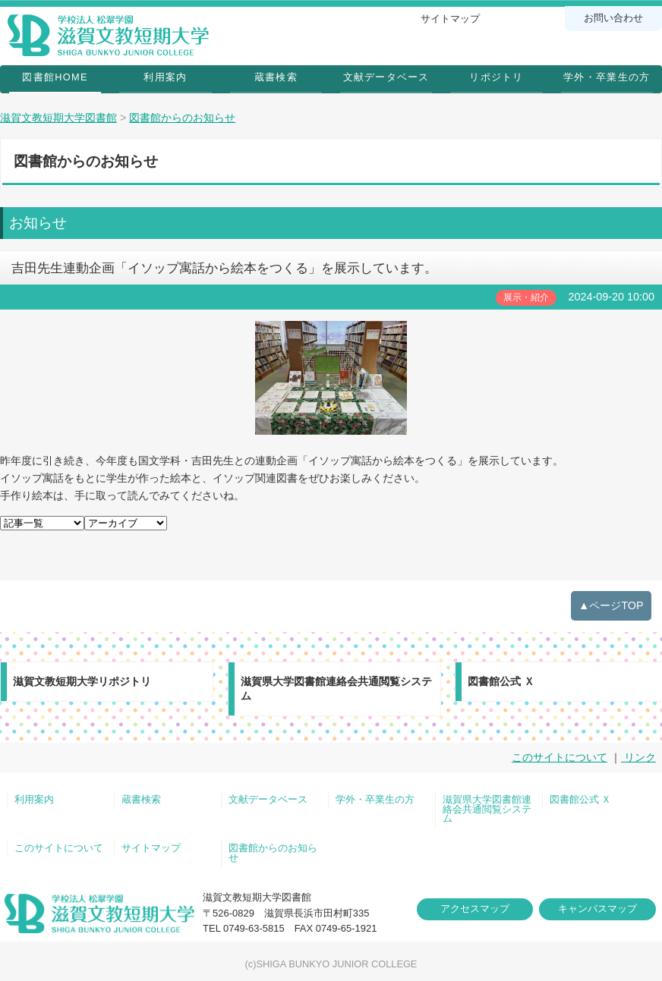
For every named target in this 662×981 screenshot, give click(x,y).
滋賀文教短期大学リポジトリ (82, 681)
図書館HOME (54, 77)
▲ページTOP (611, 605)
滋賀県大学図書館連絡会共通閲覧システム (336, 688)
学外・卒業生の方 (606, 77)
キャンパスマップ (597, 908)
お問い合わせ (613, 18)
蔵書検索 (276, 77)
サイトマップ (450, 18)
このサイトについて (559, 757)
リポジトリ (496, 77)
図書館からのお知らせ (273, 853)
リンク (638, 757)
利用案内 (165, 77)
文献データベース (386, 77)
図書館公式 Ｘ (581, 800)
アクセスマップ (474, 908)
